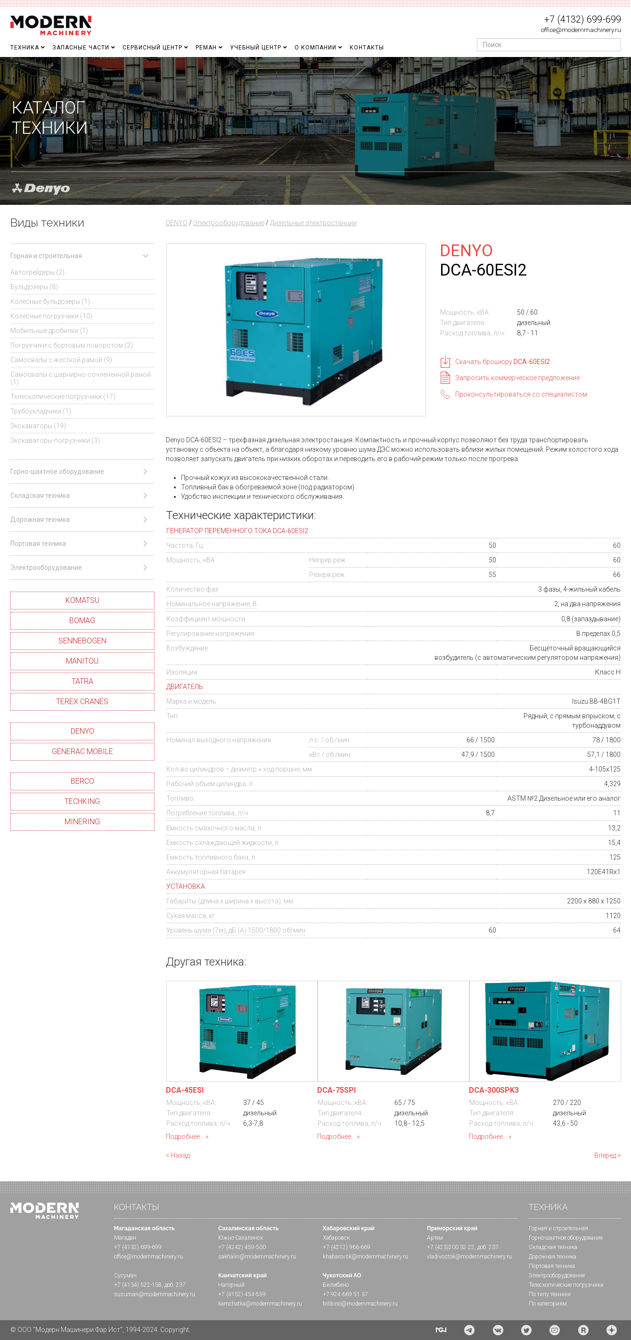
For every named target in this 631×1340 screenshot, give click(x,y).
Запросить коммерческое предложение (517, 378)
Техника (24, 47)
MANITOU (82, 661)
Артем (435, 1237)
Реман (206, 47)
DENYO (82, 731)
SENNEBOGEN (82, 640)
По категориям (548, 1303)
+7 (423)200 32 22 (451, 1247)
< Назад (177, 1155)
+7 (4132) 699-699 (582, 19)
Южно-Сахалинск (240, 1237)
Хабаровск (336, 1237)
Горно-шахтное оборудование (566, 1237)
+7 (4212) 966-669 (346, 1247)
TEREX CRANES (82, 701)
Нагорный (231, 1285)
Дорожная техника (552, 1256)
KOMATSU (82, 600)
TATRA (82, 681)
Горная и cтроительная (558, 1228)
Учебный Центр (255, 47)
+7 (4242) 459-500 (242, 1247)
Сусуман (125, 1275)
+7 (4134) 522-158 (138, 1285)
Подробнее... (185, 1136)
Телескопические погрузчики (566, 1285)
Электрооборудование (228, 223)
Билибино (336, 1285)
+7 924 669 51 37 (345, 1294)
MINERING (82, 821)
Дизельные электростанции (313, 223)
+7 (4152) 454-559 (242, 1294)
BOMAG (82, 620)
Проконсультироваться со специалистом (521, 394)
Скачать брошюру (502, 361)
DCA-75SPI (336, 1090)
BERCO (82, 781)
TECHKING (82, 801)
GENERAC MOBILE (82, 751)
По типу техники (550, 1294)
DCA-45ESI (185, 1090)
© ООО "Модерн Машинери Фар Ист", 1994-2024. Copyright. (100, 1329)
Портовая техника (552, 1266)
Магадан (125, 1237)
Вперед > (607, 1155)
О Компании (315, 47)
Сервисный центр (152, 47)
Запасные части (80, 47)
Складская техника (553, 1247)
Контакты (367, 47)
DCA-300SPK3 (494, 1090)
